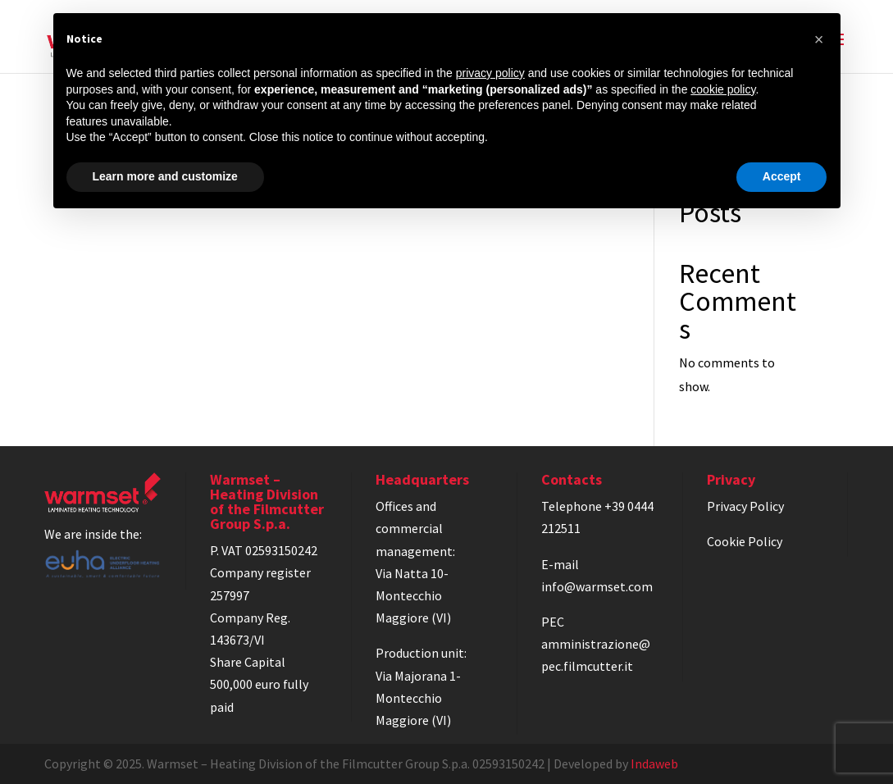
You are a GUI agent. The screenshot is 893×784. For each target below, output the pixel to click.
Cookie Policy (744, 541)
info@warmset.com (597, 586)
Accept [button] (782, 176)
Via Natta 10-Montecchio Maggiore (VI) (413, 595)
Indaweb (654, 763)
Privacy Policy (745, 506)
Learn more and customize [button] (165, 176)
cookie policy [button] (722, 89)
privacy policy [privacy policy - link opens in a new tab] (490, 73)
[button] (819, 39)
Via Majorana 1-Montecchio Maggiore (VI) (418, 698)
